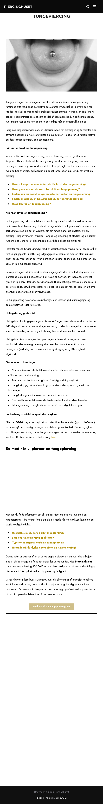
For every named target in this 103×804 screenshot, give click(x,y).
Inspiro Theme (44, 797)
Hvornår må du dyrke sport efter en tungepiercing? (44, 547)
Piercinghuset (18, 7)
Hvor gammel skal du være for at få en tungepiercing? (46, 189)
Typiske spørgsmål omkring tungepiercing (38, 542)
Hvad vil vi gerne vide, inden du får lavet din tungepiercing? (49, 184)
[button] (9, 65)
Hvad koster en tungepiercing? (31, 204)
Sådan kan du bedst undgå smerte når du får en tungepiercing (51, 194)
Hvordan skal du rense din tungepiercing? (38, 533)
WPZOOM (61, 797)
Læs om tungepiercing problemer (33, 538)
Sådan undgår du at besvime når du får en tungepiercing (47, 199)
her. (54, 437)
